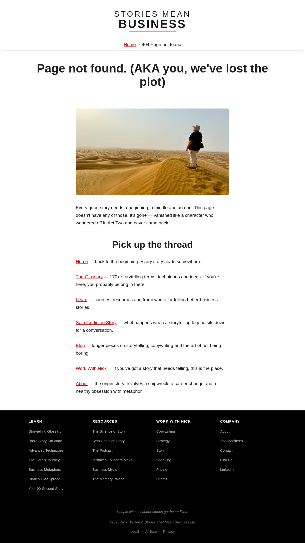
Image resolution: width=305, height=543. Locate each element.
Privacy (169, 531)
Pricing (161, 469)
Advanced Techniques (46, 450)
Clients (161, 479)
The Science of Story (109, 431)
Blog (80, 345)
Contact (226, 450)
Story (160, 450)
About (82, 383)
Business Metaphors (45, 469)
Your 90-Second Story (46, 488)
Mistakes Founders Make (112, 460)
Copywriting (165, 431)
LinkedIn (227, 469)
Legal (134, 531)
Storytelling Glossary (45, 431)
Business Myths (104, 469)
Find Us (226, 460)
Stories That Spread (44, 479)
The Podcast (102, 450)
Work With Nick (91, 368)
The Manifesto (231, 441)
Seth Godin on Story (96, 322)
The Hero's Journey (44, 460)
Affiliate (151, 531)
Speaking (163, 460)
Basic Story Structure (45, 441)
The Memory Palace (108, 479)
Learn (81, 299)
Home (130, 44)
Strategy (163, 441)
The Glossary (89, 276)
